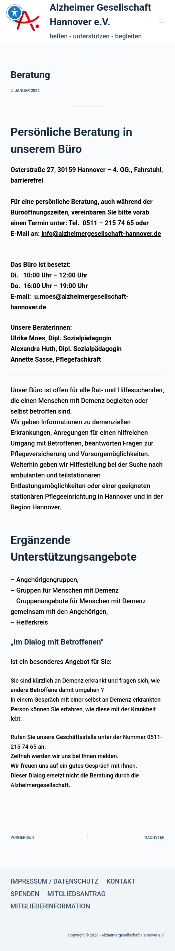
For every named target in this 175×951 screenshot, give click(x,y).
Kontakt (120, 881)
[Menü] (162, 21)
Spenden (24, 894)
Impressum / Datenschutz (54, 881)
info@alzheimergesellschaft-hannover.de (101, 233)
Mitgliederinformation (50, 906)
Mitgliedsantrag (76, 894)
